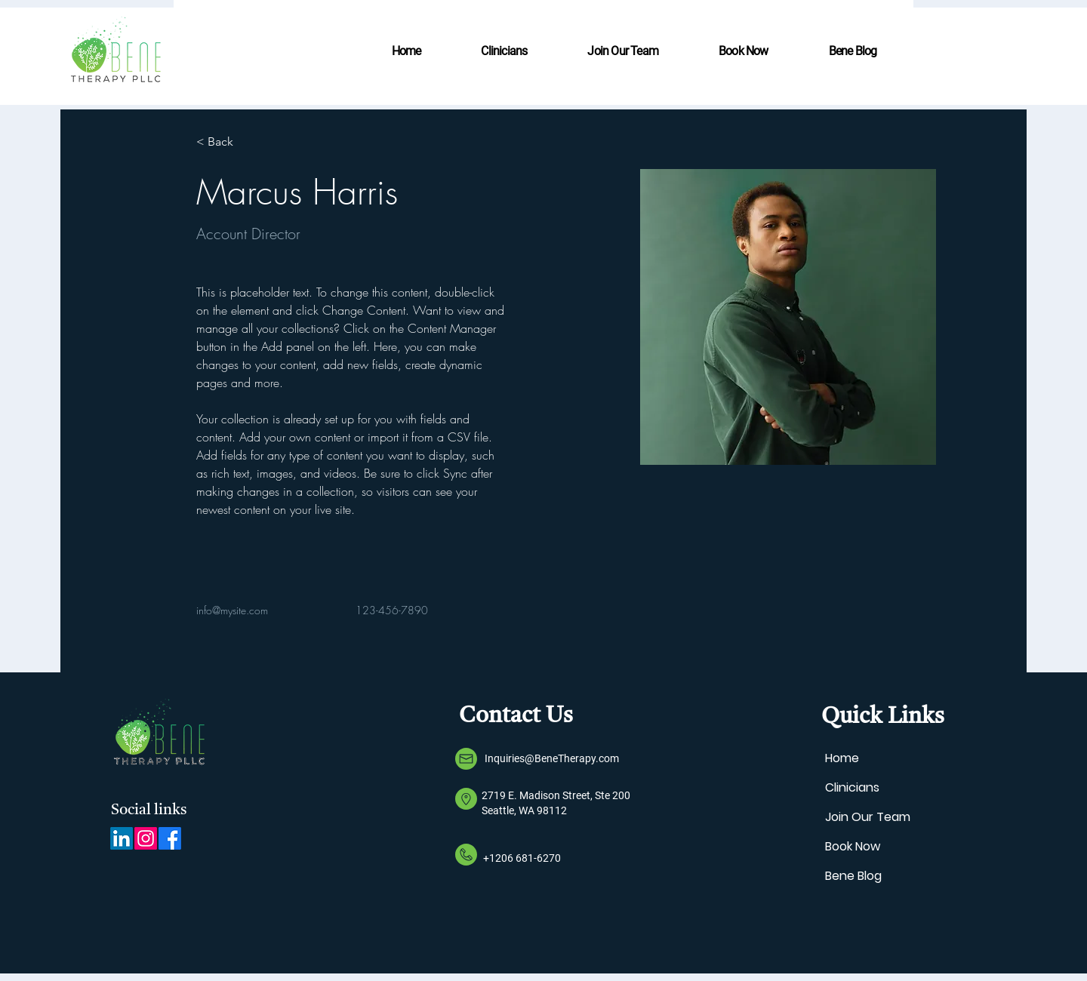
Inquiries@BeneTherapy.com (552, 758)
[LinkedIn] (121, 838)
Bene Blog (853, 875)
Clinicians (852, 787)
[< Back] (226, 142)
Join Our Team (867, 817)
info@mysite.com (232, 610)
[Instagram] (145, 838)
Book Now (852, 846)
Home (842, 758)
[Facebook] (170, 838)
